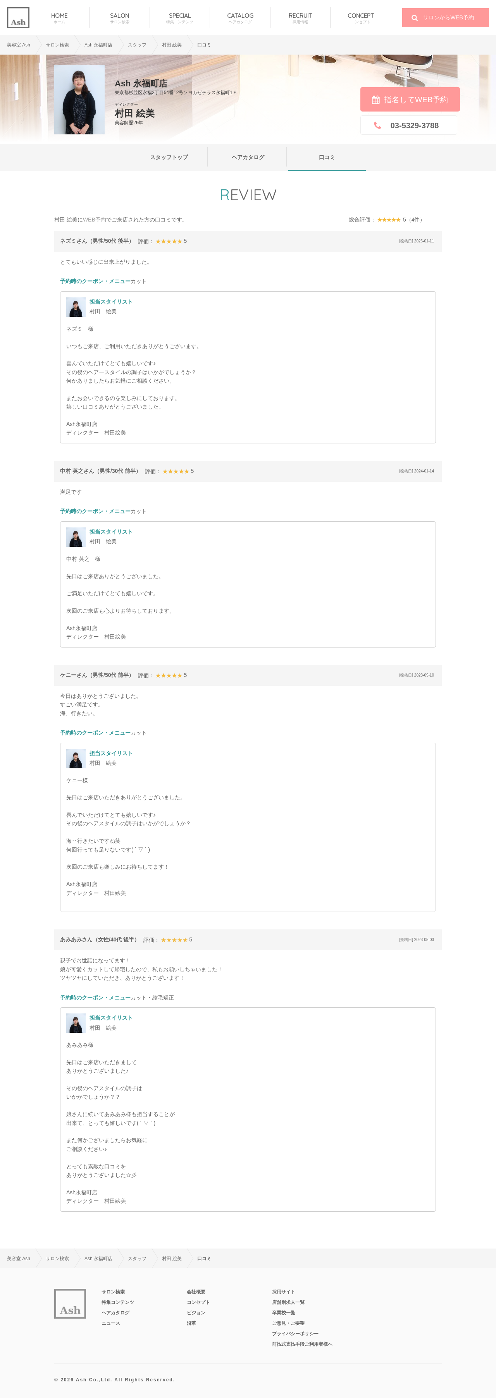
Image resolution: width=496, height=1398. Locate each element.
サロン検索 (57, 45)
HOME (59, 18)
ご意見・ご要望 (288, 1323)
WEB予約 (94, 219)
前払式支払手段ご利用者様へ (302, 1344)
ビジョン (196, 1313)
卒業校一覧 (283, 1313)
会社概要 (196, 1292)
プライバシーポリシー (295, 1333)
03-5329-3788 (415, 125)
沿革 (191, 1323)
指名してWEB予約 (416, 99)
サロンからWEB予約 (448, 17)
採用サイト (283, 1292)
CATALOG (240, 18)
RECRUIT (300, 18)
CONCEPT (360, 18)
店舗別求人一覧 (288, 1302)
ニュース (111, 1323)
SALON (119, 18)
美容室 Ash (18, 45)
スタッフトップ (169, 157)
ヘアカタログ (248, 157)
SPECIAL (180, 18)
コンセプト (198, 1302)
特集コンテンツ (118, 1302)
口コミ (327, 157)
